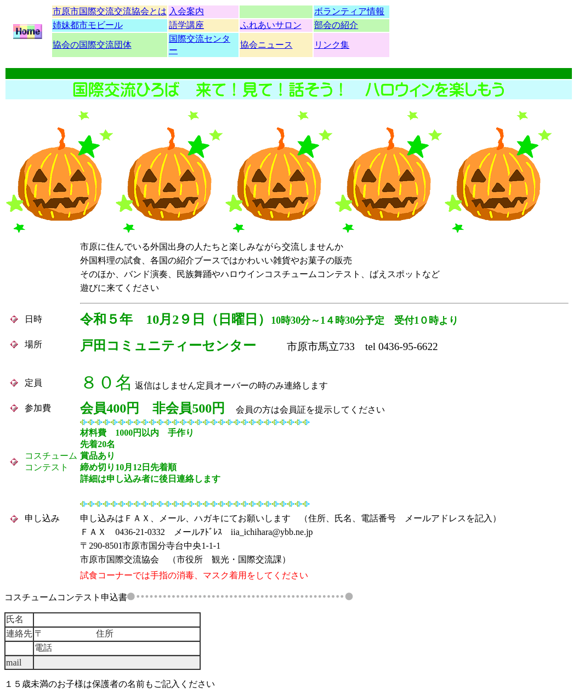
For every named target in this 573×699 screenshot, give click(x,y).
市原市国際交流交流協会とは (110, 11)
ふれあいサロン (271, 25)
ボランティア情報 (349, 11)
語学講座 (186, 25)
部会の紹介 (336, 25)
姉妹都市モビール (88, 25)
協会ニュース (266, 44)
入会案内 (186, 11)
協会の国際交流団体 (92, 44)
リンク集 (331, 44)
